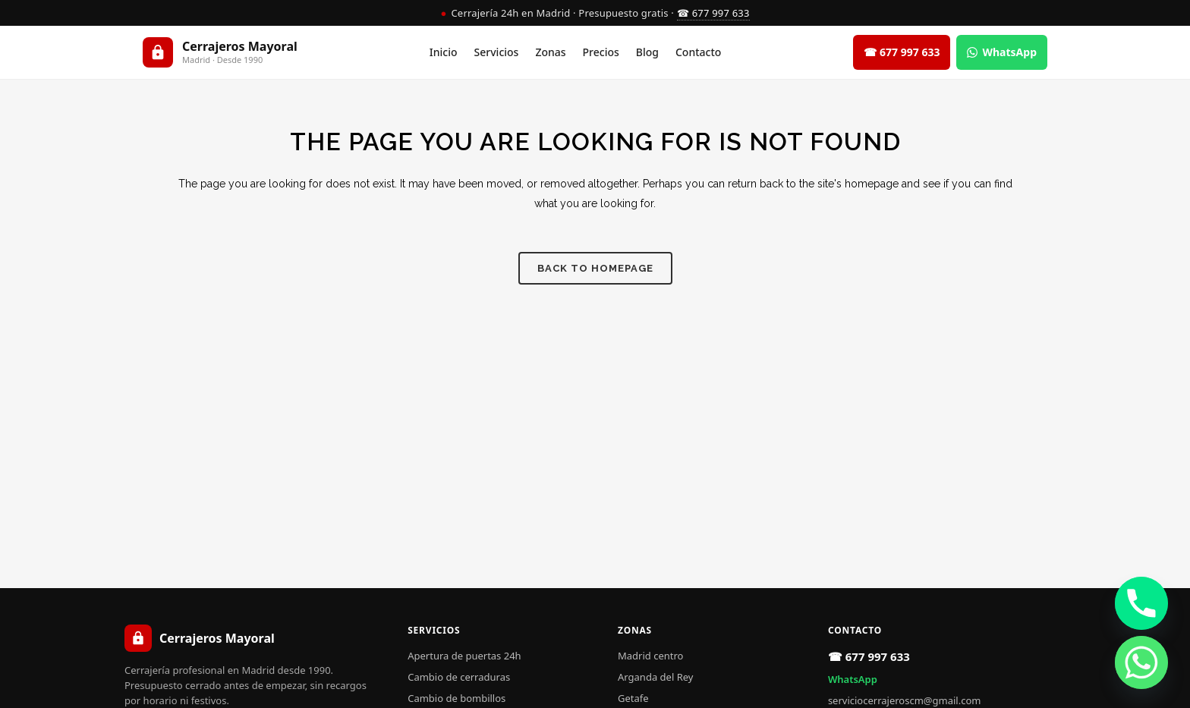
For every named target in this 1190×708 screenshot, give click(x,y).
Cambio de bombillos (456, 698)
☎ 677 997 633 (713, 13)
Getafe (633, 698)
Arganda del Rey (655, 677)
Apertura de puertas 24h (464, 655)
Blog (647, 52)
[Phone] (1141, 603)
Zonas (550, 52)
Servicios (496, 52)
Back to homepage (595, 268)
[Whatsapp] (1141, 662)
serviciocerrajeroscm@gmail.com (904, 700)
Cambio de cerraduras (459, 677)
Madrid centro (650, 655)
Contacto (698, 52)
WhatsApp (852, 679)
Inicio (444, 52)
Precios (601, 52)
